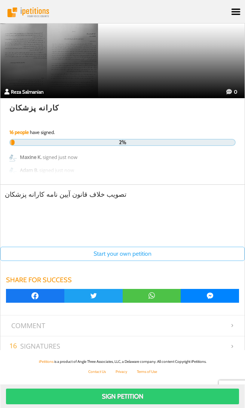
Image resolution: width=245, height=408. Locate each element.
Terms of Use (147, 371)
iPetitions (122, 12)
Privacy (121, 371)
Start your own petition (122, 253)
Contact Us (97, 371)
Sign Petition (122, 396)
